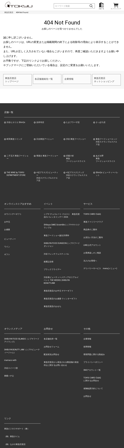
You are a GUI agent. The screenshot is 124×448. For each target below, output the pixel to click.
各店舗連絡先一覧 (43, 78)
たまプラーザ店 (73, 120)
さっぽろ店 (100, 120)
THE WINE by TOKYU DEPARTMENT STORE (16, 171)
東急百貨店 (8, 12)
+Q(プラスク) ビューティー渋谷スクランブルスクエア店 (47, 174)
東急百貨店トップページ (11, 78)
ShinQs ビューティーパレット (107, 171)
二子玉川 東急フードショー (17, 155)
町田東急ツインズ (14, 137)
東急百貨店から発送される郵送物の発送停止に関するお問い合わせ (61, 361)
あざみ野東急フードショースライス (105, 156)
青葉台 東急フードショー (47, 154)
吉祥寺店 (40, 120)
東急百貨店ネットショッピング (103, 78)
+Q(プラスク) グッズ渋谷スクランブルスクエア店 (76, 173)
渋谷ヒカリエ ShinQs (16, 120)
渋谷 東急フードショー (76, 137)
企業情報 (68, 78)
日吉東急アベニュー (45, 137)
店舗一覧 (101, 8)
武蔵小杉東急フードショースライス (75, 156)
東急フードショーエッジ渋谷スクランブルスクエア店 (106, 140)
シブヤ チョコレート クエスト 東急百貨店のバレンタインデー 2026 (62, 213)
